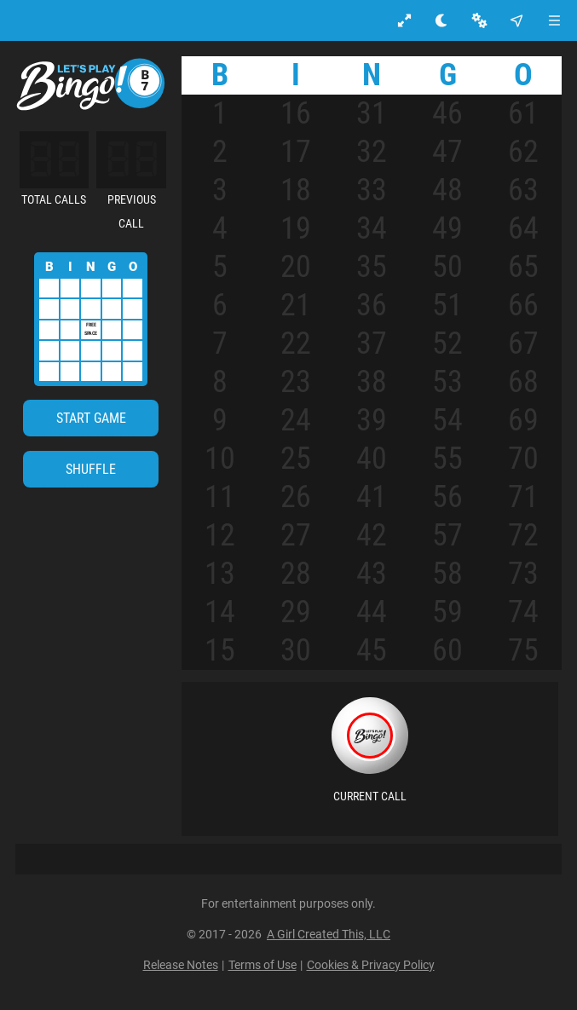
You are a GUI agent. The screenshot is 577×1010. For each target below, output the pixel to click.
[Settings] (479, 20)
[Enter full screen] (404, 20)
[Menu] (554, 20)
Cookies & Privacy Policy (371, 965)
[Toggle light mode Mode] (442, 20)
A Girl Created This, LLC (328, 934)
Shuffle (91, 469)
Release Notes (180, 965)
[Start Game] (91, 418)
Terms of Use (262, 965)
